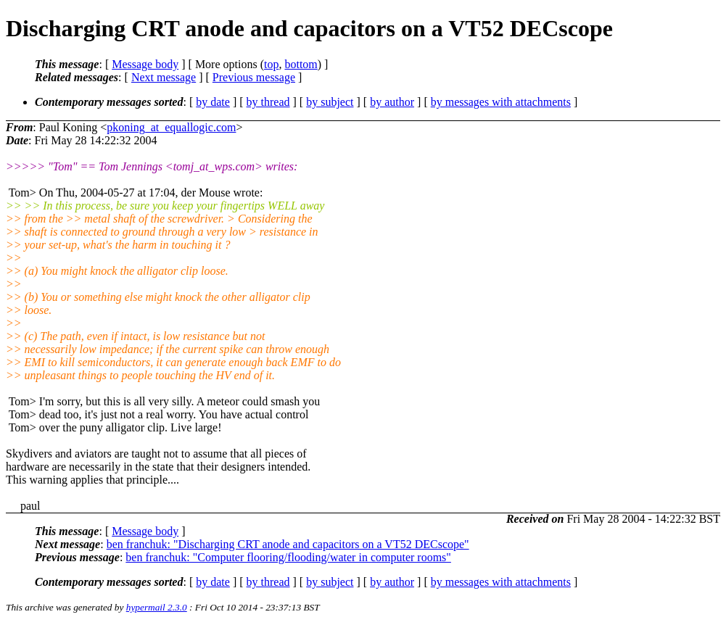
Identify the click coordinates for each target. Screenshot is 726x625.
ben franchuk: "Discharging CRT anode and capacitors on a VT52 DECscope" (288, 544)
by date (213, 102)
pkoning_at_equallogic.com (171, 127)
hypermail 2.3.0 (156, 607)
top (271, 64)
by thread (268, 102)
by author (392, 102)
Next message (163, 77)
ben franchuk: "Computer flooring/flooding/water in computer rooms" (288, 557)
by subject (329, 102)
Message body (145, 64)
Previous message (254, 77)
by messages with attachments (501, 102)
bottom (300, 64)
